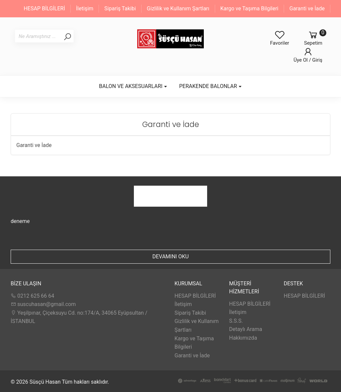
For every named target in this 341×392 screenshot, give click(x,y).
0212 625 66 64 (32, 296)
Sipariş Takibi (120, 8)
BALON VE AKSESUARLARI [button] (133, 86)
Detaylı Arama (245, 329)
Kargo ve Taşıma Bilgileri (249, 8)
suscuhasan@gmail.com (43, 304)
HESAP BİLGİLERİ (44, 8)
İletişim (84, 8)
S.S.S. (236, 321)
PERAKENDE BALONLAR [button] (210, 86)
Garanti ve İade (307, 8)
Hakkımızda (243, 338)
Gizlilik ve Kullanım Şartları (178, 8)
